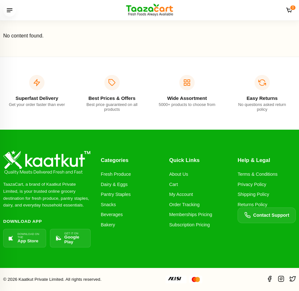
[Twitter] (292, 279)
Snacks (108, 204)
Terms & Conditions (258, 174)
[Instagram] (281, 279)
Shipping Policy (253, 194)
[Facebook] (269, 279)
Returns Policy (252, 204)
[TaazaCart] (149, 10)
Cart (173, 184)
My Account (181, 194)
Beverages (112, 214)
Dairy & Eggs (114, 184)
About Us (178, 174)
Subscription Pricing (189, 224)
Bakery (108, 224)
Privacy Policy (252, 184)
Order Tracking (184, 204)
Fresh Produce (116, 174)
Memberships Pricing (190, 214)
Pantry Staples (116, 194)
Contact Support (266, 215)
